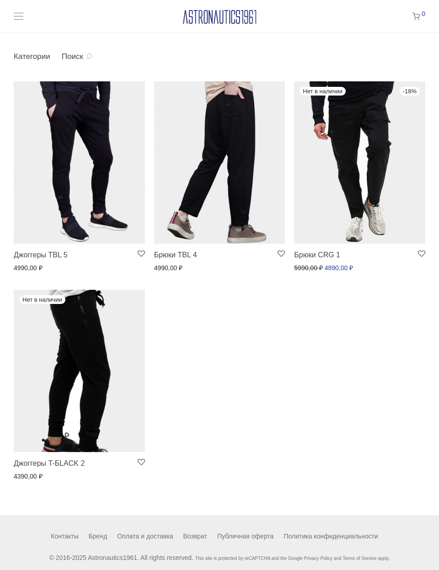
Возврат (195, 536)
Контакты (64, 536)
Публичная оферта (245, 536)
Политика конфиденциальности (331, 536)
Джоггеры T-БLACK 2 (49, 463)
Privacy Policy (318, 558)
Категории (32, 56)
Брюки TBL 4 (175, 255)
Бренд (98, 536)
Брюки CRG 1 (317, 255)
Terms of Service (359, 558)
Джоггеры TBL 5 (41, 255)
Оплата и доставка (145, 536)
